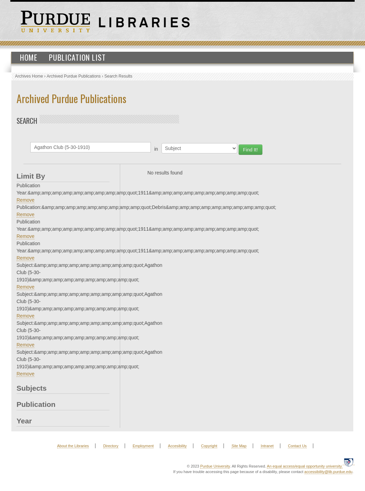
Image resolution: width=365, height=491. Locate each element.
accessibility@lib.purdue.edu (328, 472)
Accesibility (177, 446)
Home (29, 57)
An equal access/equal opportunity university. (305, 466)
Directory (110, 446)
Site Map (238, 446)
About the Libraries (73, 446)
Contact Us (297, 446)
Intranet (267, 446)
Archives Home (29, 76)
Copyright (209, 446)
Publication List (77, 57)
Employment (143, 446)
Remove (25, 200)
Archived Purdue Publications (74, 76)
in (156, 149)
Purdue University (215, 466)
